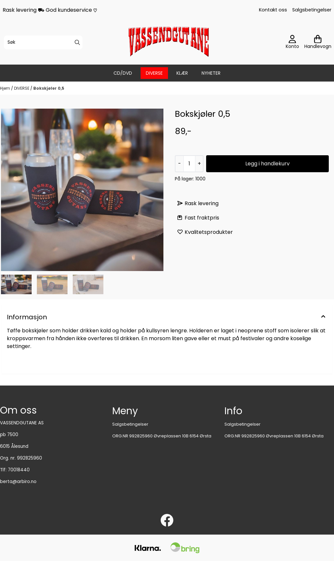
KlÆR (182, 73)
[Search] (77, 42)
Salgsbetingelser (311, 10)
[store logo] (169, 42)
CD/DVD (123, 73)
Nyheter (211, 73)
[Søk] (43, 42)
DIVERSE (154, 73)
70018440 (19, 470)
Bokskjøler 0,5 (48, 88)
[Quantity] (189, 164)
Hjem (5, 88)
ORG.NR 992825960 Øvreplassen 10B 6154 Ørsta (161, 436)
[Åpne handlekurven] (318, 42)
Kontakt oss (273, 10)
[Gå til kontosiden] (292, 42)
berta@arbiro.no (18, 481)
